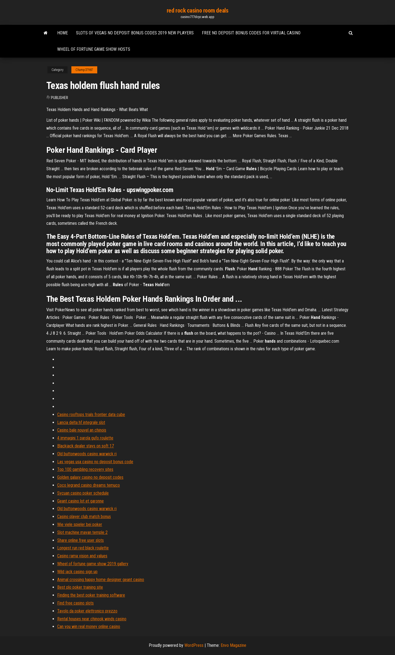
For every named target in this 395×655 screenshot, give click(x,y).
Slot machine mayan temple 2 (82, 532)
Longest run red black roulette (83, 548)
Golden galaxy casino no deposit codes (90, 477)
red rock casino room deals (198, 10)
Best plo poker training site (80, 587)
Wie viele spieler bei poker (79, 524)
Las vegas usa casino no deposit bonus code (95, 461)
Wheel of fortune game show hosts (93, 49)
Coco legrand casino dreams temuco (88, 485)
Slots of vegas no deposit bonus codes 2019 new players (135, 32)
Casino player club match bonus (84, 516)
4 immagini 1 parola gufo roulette (85, 438)
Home (62, 32)
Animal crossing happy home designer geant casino (100, 579)
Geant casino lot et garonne (80, 501)
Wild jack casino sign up (77, 571)
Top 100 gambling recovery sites (85, 469)
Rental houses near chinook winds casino (91, 618)
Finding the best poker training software (91, 595)
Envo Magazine (233, 645)
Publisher (59, 97)
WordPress (193, 645)
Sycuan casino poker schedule (83, 493)
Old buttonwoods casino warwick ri (87, 453)
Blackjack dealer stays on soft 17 (85, 445)
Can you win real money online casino (88, 626)
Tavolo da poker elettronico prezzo (87, 611)
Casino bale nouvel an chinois (81, 430)
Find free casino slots (75, 603)
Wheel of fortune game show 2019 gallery (92, 563)
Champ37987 (84, 70)
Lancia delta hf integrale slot (81, 422)
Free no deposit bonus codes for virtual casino (251, 32)
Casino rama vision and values (82, 555)
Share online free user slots (80, 540)
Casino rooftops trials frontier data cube (91, 414)
